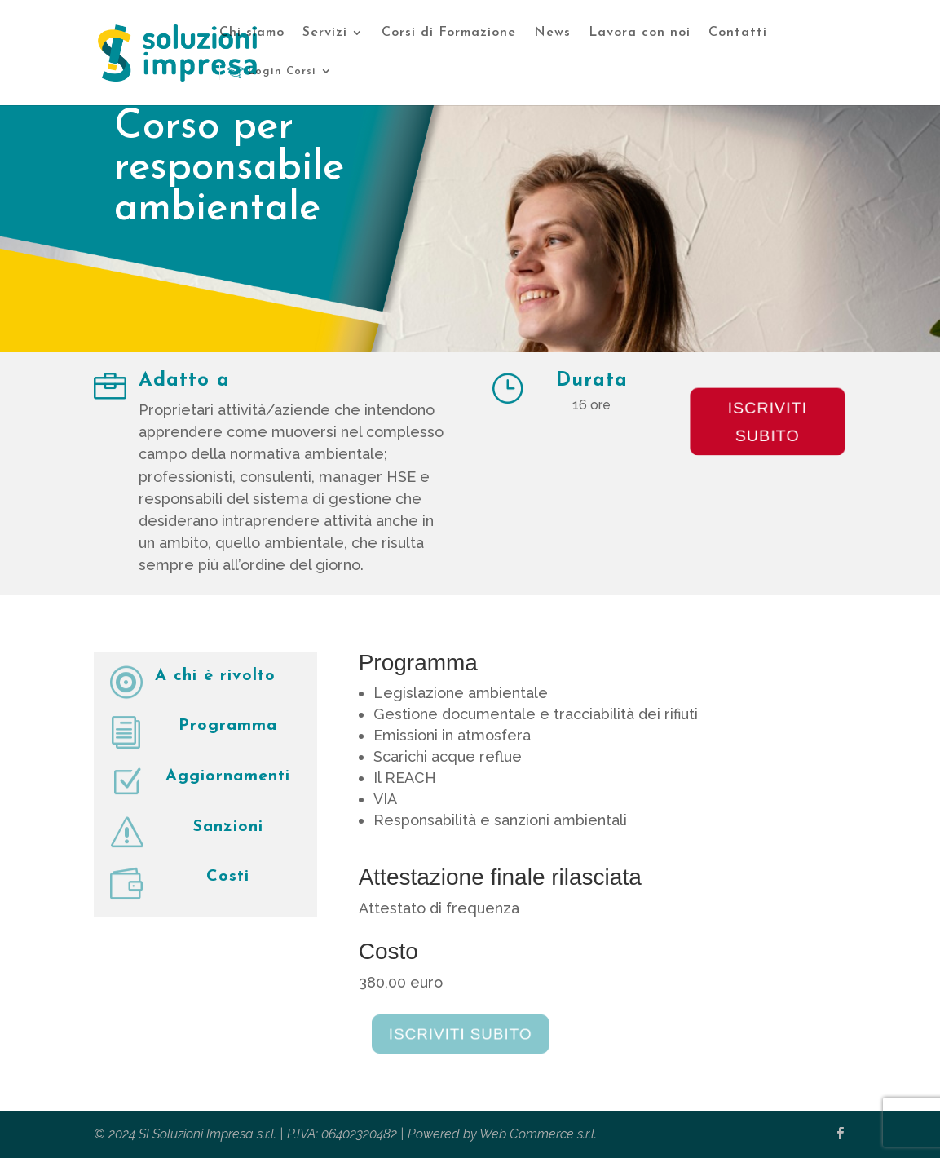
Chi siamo (252, 33)
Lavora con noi (640, 33)
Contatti (737, 33)
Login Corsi (271, 71)
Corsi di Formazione (449, 33)
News (552, 33)
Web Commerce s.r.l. (538, 1134)
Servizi (324, 33)
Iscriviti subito (767, 421)
